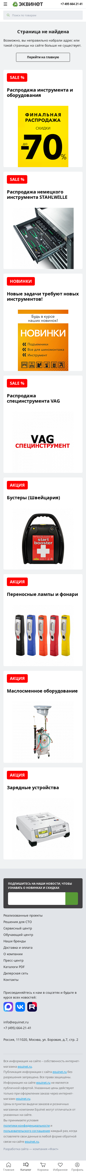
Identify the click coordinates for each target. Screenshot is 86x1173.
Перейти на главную (43, 57)
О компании (13, 954)
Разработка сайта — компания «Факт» (30, 1149)
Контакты (11, 979)
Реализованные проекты (23, 915)
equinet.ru (25, 1066)
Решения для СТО (17, 922)
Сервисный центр (17, 928)
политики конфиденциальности (26, 1125)
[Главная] (8, 1167)
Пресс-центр (13, 960)
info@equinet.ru (16, 1022)
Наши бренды (14, 941)
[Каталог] (25, 1167)
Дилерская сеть (15, 973)
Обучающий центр (18, 934)
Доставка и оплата (18, 947)
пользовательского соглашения (26, 1131)
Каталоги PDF (14, 967)
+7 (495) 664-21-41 (17, 1028)
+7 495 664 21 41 (72, 4)
